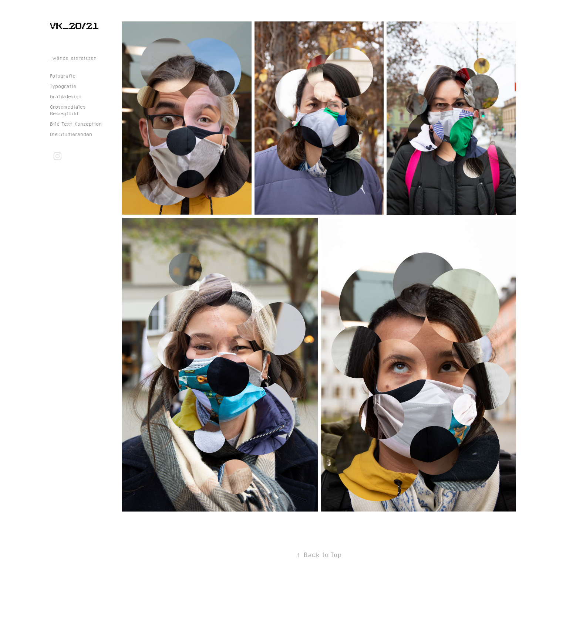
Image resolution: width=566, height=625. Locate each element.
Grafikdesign (65, 96)
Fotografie (62, 76)
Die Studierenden (71, 134)
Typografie (63, 86)
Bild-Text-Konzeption (76, 124)
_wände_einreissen (73, 58)
